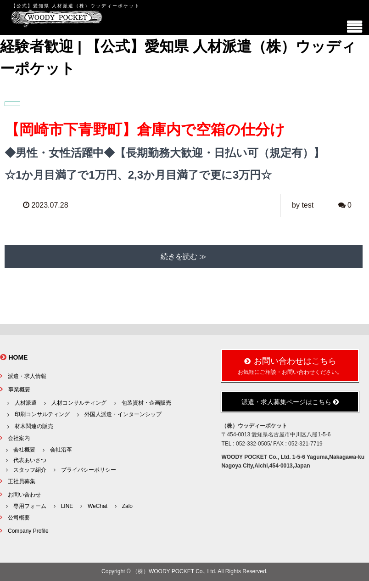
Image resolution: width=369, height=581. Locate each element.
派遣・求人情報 (27, 376)
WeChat (97, 506)
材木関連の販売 (34, 426)
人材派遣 (26, 403)
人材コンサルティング (78, 403)
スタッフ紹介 (29, 470)
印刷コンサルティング (42, 414)
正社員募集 (21, 481)
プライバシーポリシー (88, 470)
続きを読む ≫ (184, 256)
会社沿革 (61, 449)
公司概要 (19, 517)
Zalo (127, 506)
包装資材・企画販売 (146, 403)
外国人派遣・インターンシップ (123, 414)
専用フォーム (29, 506)
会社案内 (19, 438)
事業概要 (19, 389)
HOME (18, 357)
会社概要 (24, 449)
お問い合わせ (24, 494)
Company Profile (28, 531)
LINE (67, 506)
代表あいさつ (29, 460)
